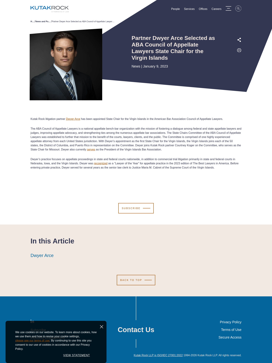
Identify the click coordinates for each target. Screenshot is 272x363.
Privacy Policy (230, 322)
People (177, 9)
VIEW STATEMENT (76, 355)
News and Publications (43, 21)
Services (190, 9)
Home (33, 21)
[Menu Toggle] (229, 8)
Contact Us (136, 329)
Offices (204, 9)
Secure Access (230, 337)
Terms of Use (231, 329)
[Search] (240, 9)
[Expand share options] (239, 40)
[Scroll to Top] (136, 280)
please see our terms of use (32, 340)
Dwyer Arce (42, 255)
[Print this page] (239, 51)
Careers (218, 9)
